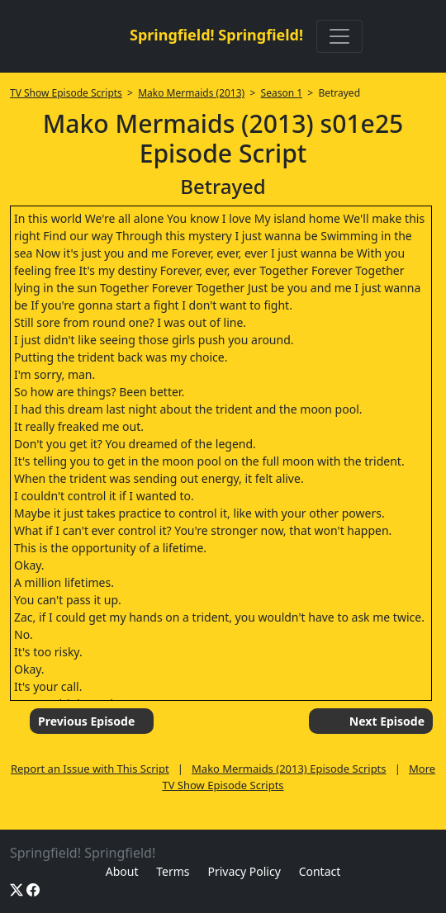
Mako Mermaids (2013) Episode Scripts (289, 768)
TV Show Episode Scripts (66, 93)
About (122, 871)
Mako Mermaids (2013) (191, 93)
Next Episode (387, 721)
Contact (320, 871)
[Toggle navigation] (339, 36)
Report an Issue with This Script (90, 768)
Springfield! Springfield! (216, 35)
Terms (172, 871)
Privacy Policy (243, 871)
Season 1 (282, 93)
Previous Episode (86, 721)
